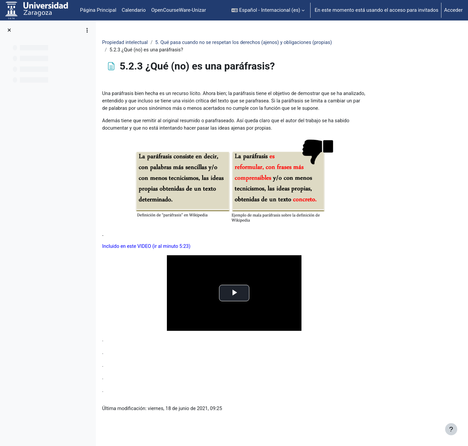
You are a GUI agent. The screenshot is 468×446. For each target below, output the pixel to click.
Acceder (453, 10)
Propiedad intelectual (168, 43)
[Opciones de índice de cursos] (87, 30)
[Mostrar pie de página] (451, 429)
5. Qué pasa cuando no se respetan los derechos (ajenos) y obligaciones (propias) (291, 43)
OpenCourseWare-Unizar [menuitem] (178, 10)
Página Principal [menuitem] (98, 10)
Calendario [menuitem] (134, 10)
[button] (268, 10)
